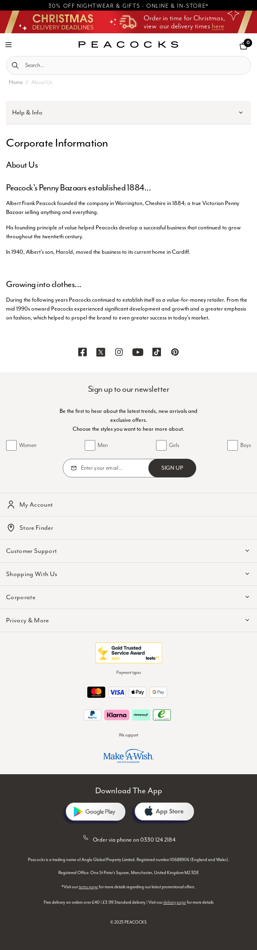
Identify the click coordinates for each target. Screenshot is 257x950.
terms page (88, 887)
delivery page (174, 902)
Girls (174, 445)
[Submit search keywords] (15, 65)
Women (27, 445)
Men (103, 445)
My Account (36, 505)
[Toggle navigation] (8, 44)
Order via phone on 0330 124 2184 (128, 838)
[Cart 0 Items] (244, 46)
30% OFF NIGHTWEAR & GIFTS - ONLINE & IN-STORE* (128, 6)
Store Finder (36, 528)
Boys (245, 445)
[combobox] (128, 65)
